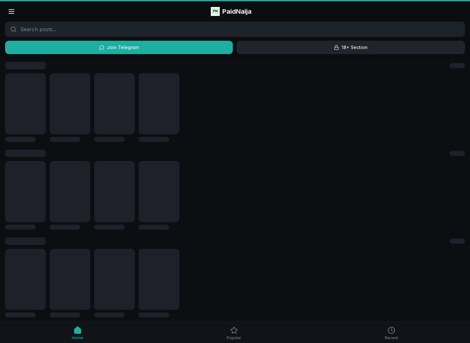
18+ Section (351, 47)
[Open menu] (11, 11)
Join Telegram (119, 47)
